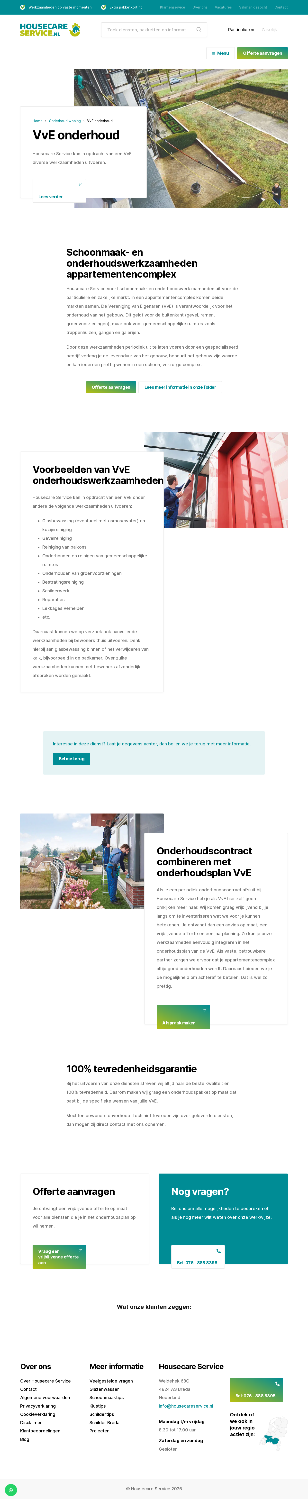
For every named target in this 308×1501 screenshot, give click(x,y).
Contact (281, 7)
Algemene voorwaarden (45, 1399)
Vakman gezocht (253, 7)
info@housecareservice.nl (186, 1407)
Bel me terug (72, 759)
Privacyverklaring (38, 1407)
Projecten (99, 1432)
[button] (20, 1320)
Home (38, 120)
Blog (24, 1441)
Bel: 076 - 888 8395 (197, 1264)
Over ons (200, 7)
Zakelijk (269, 29)
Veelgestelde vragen (111, 1382)
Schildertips (102, 1416)
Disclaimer (31, 1424)
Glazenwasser (104, 1390)
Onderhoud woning (65, 120)
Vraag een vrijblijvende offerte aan (59, 1258)
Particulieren (241, 29)
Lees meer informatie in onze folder (180, 387)
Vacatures (223, 7)
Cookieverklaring (37, 1416)
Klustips (98, 1407)
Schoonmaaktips (107, 1399)
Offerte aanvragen (262, 53)
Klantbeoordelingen (40, 1432)
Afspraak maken (179, 1023)
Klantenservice (172, 7)
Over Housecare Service (45, 1382)
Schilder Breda (104, 1424)
